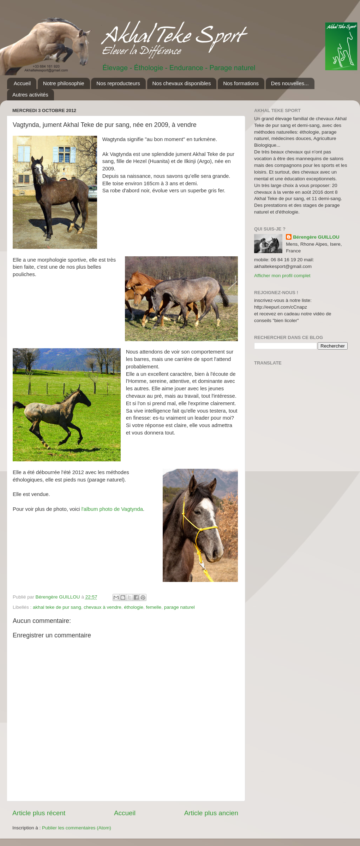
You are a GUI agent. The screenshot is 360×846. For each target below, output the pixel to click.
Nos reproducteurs (118, 83)
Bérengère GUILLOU (316, 237)
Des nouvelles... (290, 83)
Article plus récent (38, 813)
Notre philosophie (63, 83)
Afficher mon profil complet (282, 275)
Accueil (22, 83)
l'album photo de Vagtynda (112, 509)
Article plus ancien (211, 813)
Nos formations (241, 83)
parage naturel (179, 607)
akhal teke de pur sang (57, 607)
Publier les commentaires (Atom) (76, 827)
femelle (154, 607)
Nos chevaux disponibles (181, 83)
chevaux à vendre (102, 607)
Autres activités (30, 95)
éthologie (133, 607)
